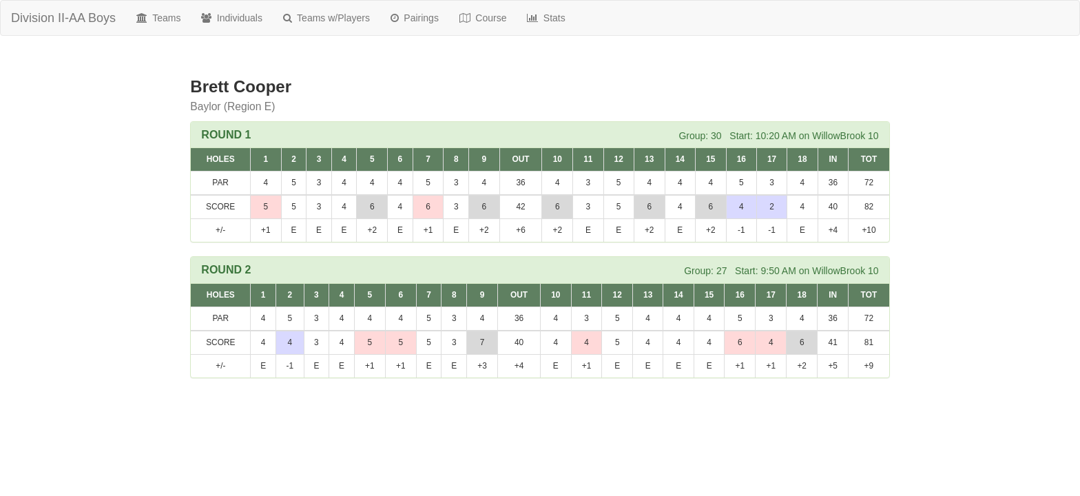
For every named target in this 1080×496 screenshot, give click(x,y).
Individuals (231, 17)
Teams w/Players (326, 17)
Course (483, 17)
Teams (158, 17)
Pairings (415, 17)
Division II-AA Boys (63, 18)
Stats (546, 17)
